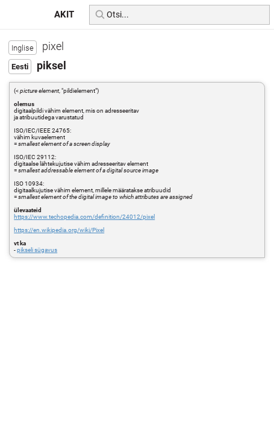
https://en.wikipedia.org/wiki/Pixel (59, 230)
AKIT (64, 14)
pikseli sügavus (37, 250)
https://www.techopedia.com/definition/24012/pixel (84, 216)
